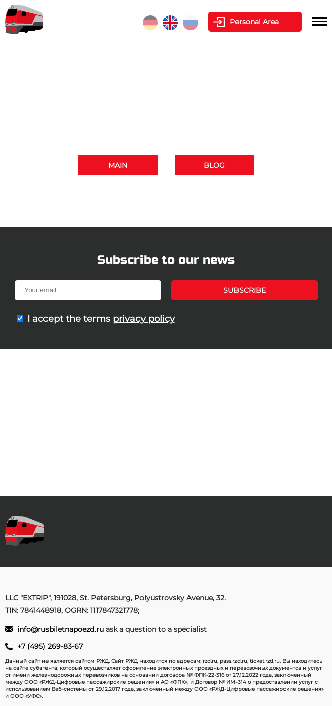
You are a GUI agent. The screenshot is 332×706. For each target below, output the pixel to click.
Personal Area (254, 21)
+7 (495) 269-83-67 (231, 193)
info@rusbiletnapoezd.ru (182, 206)
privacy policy (144, 318)
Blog (214, 165)
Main (117, 165)
